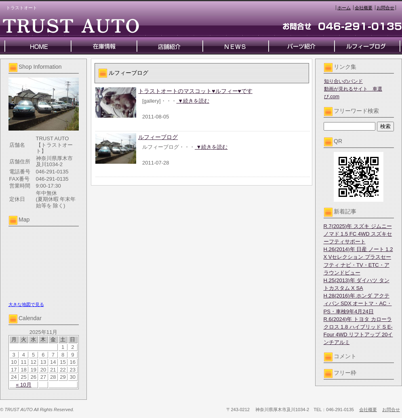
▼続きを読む (193, 101)
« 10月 (23, 385)
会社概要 (364, 7)
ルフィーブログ (158, 137)
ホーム (344, 7)
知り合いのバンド (343, 81)
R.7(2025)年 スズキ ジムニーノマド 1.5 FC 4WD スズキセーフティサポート (358, 234)
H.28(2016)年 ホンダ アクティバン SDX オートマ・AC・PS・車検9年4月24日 (358, 303)
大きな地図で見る (26, 304)
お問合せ (385, 7)
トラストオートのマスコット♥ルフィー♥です (195, 91)
